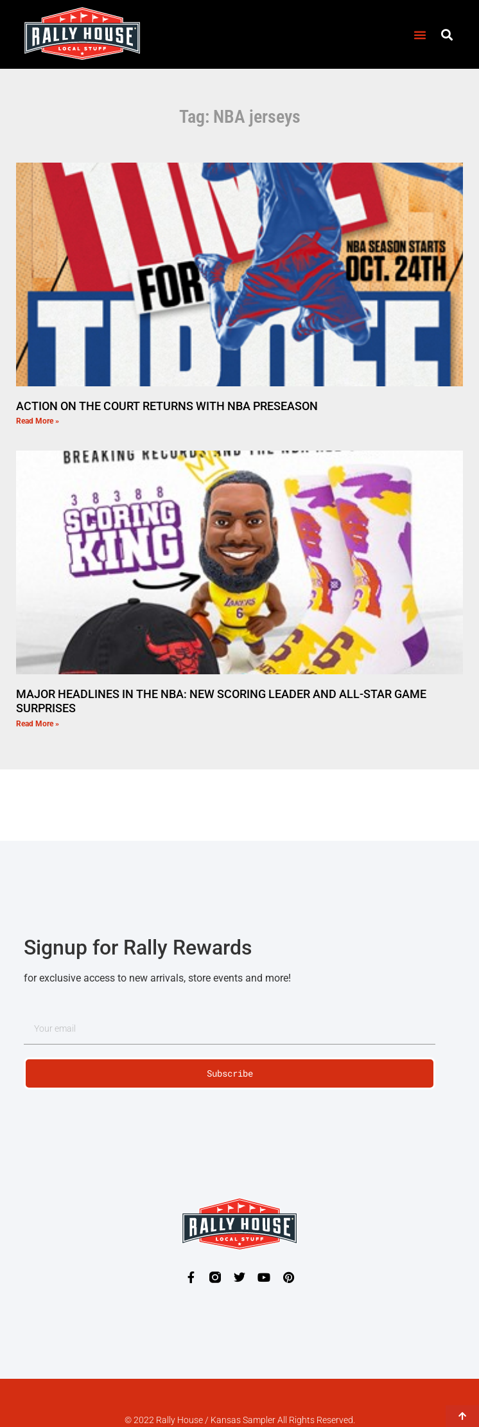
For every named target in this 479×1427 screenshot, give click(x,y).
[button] (420, 34)
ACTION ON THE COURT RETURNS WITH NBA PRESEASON (167, 406)
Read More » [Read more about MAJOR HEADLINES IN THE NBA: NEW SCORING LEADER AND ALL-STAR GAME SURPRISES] (37, 723)
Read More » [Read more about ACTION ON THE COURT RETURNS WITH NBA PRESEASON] (37, 421)
